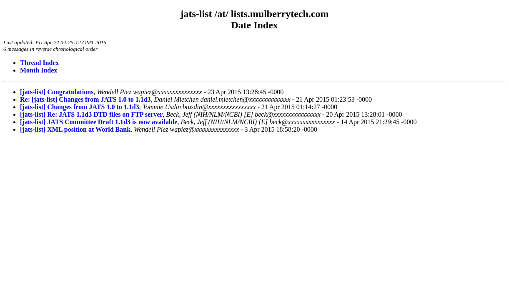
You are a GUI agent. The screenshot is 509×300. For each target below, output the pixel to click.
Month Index (38, 70)
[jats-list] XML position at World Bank (75, 129)
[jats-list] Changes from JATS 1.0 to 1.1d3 (79, 106)
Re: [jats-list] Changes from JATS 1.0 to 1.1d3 (85, 99)
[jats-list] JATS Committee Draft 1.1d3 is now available (98, 121)
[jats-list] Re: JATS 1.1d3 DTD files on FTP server (91, 114)
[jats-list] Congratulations (56, 91)
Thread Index (39, 62)
